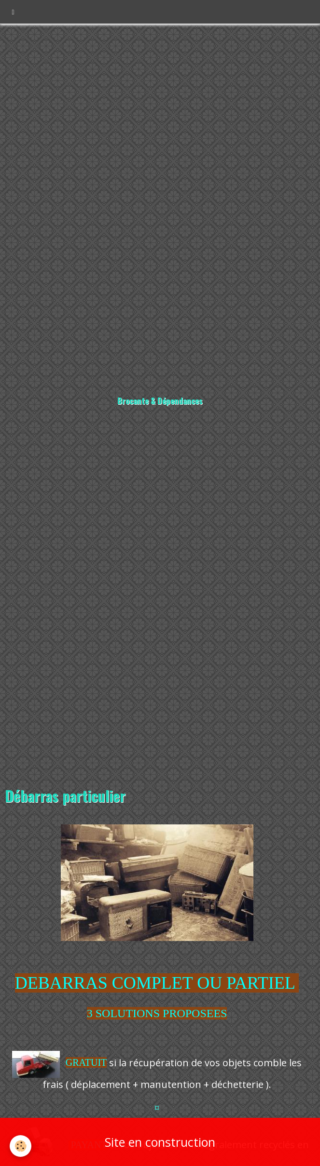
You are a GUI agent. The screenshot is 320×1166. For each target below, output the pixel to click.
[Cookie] (20, 1146)
